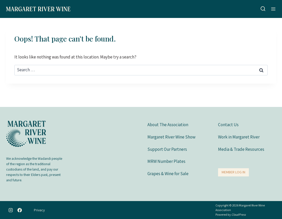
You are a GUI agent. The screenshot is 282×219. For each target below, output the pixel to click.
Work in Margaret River (239, 137)
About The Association (167, 124)
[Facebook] (19, 210)
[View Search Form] (263, 9)
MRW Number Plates (166, 161)
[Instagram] (10, 210)
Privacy (39, 210)
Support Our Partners (167, 149)
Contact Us (228, 124)
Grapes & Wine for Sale (168, 173)
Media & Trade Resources (241, 149)
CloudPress (238, 214)
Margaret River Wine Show (171, 137)
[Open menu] (273, 9)
